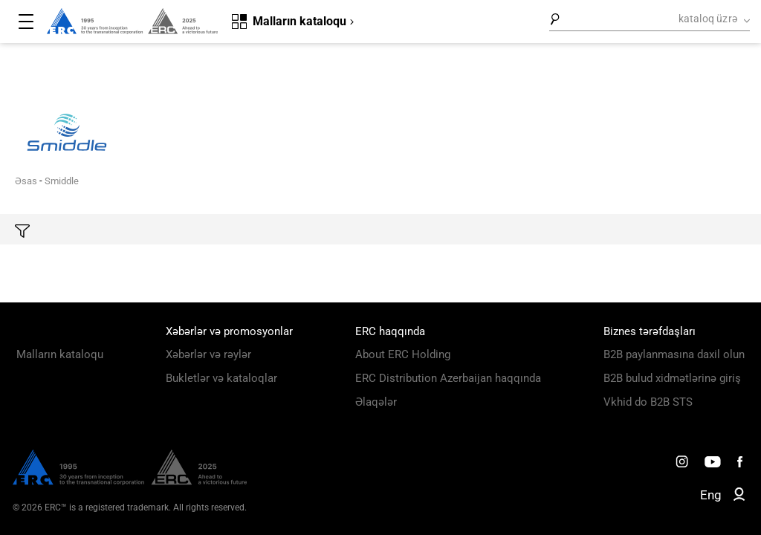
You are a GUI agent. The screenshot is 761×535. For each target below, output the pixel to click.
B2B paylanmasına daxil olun (674, 354)
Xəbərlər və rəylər (208, 354)
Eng (711, 494)
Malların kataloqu (59, 354)
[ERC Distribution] (130, 481)
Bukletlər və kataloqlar (221, 378)
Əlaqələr (376, 402)
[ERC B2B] (739, 497)
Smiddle (62, 181)
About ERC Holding (402, 354)
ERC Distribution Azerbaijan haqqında (448, 378)
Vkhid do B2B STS (648, 402)
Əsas (26, 181)
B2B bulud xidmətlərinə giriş (672, 378)
